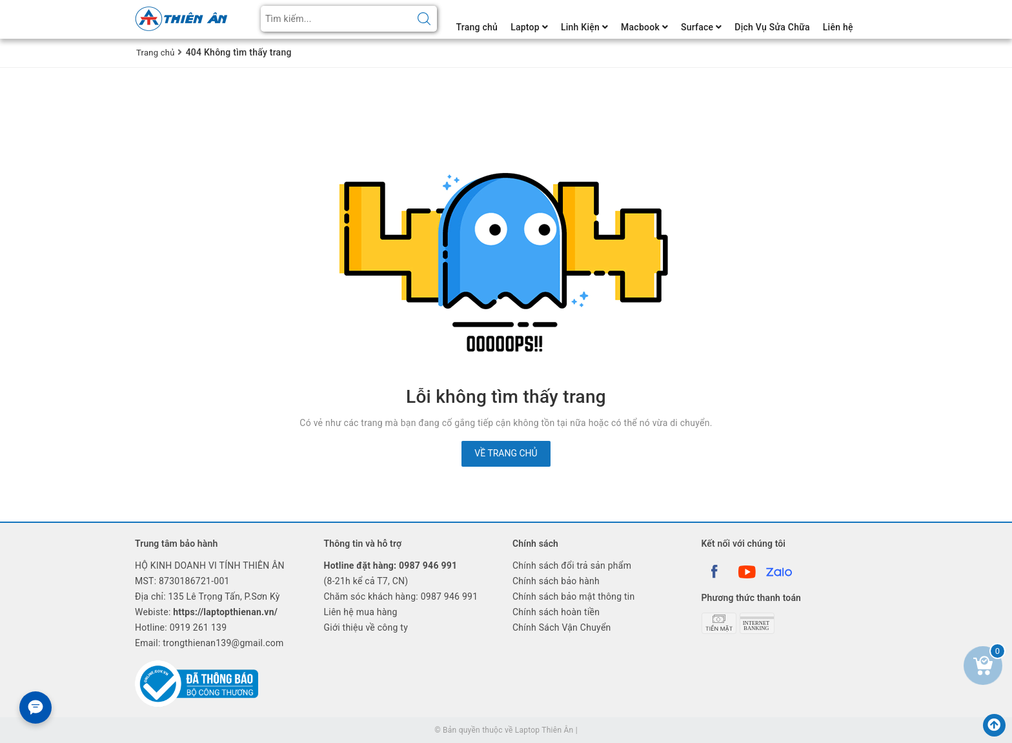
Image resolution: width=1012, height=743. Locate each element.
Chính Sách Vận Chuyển (561, 627)
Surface (701, 27)
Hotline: (181, 627)
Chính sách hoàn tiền (556, 612)
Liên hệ (838, 27)
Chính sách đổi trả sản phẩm (571, 565)
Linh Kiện (584, 27)
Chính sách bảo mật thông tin (573, 596)
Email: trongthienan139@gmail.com (209, 643)
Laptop (529, 27)
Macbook (644, 27)
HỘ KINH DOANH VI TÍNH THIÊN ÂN (210, 565)
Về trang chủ (505, 453)
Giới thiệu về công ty (366, 627)
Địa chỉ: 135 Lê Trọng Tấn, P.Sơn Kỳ (207, 596)
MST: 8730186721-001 (182, 581)
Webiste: (206, 612)
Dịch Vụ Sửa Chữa (772, 27)
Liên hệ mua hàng (361, 612)
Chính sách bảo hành (556, 581)
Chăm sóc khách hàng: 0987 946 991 (401, 596)
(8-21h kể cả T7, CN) (391, 573)
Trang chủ (477, 27)
